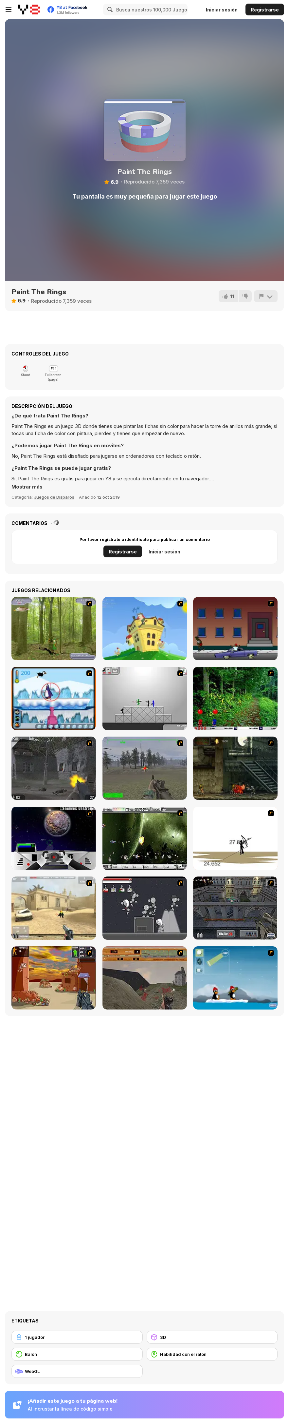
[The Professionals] (235, 908)
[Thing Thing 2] (144, 908)
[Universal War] (53, 838)
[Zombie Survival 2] (235, 768)
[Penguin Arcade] (53, 698)
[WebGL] (77, 1371)
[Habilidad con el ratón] (212, 1354)
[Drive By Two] (235, 628)
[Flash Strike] (53, 908)
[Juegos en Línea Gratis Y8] (29, 9)
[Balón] (77, 1354)
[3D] (212, 1337)
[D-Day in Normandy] (144, 978)
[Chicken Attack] (144, 628)
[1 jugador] (77, 1337)
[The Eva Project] (144, 838)
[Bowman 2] (235, 838)
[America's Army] (144, 768)
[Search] (109, 9)
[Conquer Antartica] (235, 978)
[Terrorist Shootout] (53, 978)
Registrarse (265, 9)
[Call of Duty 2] (53, 768)
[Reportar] (266, 296)
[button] (27, 487)
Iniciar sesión (222, 9)
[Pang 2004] (235, 698)
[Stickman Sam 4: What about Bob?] (144, 698)
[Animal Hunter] (53, 628)
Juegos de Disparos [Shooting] (54, 497)
